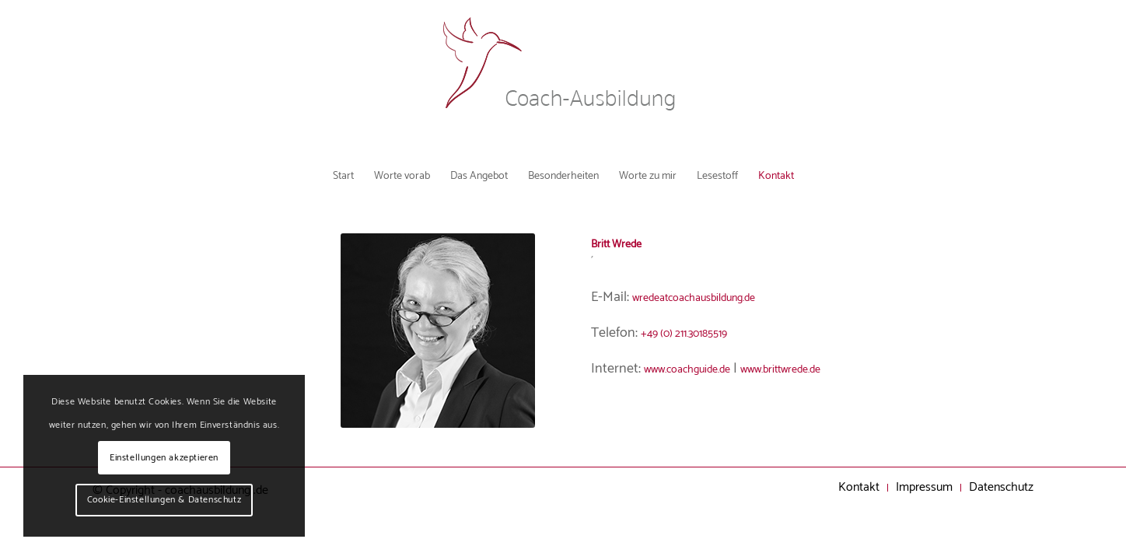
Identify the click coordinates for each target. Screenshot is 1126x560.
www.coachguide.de (701, 372)
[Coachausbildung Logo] (563, 78)
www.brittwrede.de (823, 372)
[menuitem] (293, 175)
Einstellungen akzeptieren (164, 457)
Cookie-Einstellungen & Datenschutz (164, 499)
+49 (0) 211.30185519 (698, 337)
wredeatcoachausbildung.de (714, 302)
